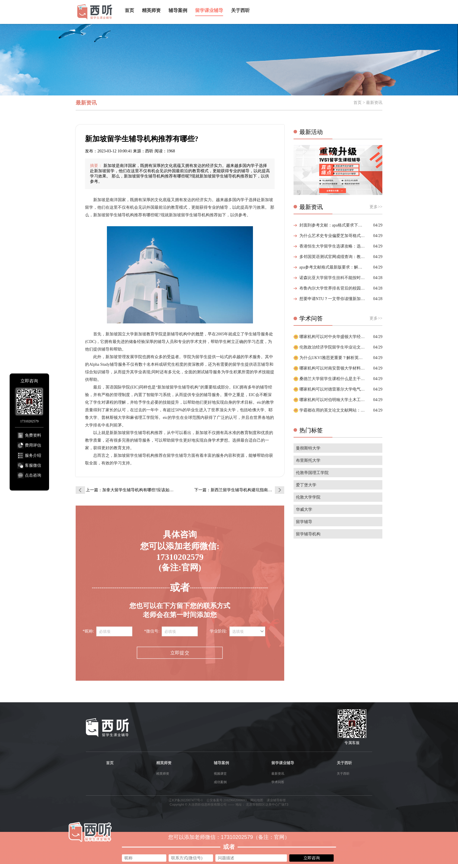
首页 (129, 10)
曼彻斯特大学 (308, 448)
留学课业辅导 (209, 10)
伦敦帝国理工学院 (312, 473)
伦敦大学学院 (308, 497)
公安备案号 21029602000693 (227, 800)
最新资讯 (277, 773)
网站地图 (256, 800)
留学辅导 (304, 522)
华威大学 (304, 509)
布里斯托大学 (308, 460)
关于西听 (240, 10)
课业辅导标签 (276, 800)
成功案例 (220, 782)
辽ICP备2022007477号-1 (186, 800)
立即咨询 (311, 858)
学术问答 (277, 782)
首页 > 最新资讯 (367, 102)
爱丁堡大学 (306, 485)
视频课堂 (220, 773)
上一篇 (131, 490)
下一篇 (238, 490)
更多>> (375, 207)
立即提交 (179, 653)
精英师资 (151, 10)
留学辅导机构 (308, 534)
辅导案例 (178, 10)
